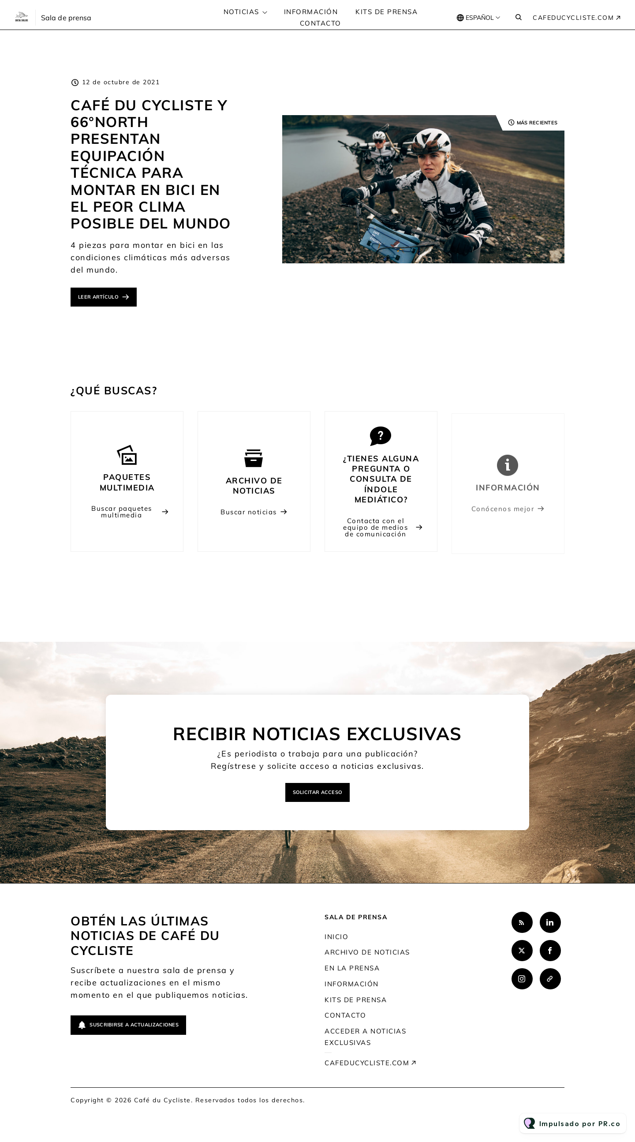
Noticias (241, 11)
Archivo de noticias (367, 952)
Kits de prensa (386, 11)
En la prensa (352, 968)
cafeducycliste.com (573, 18)
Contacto (320, 23)
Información (311, 11)
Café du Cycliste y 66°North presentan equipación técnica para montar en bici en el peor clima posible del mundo (151, 164)
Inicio (336, 936)
